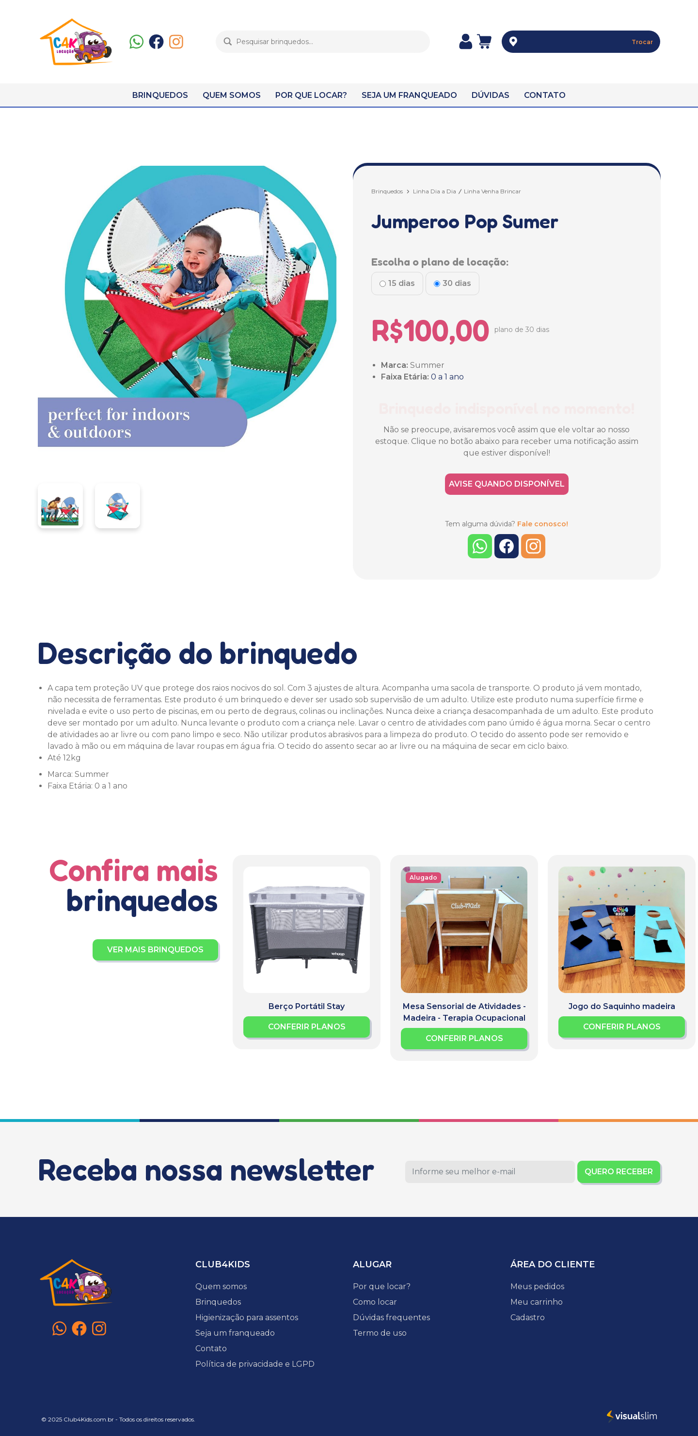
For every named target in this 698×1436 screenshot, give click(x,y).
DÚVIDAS (490, 95)
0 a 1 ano (447, 376)
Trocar (642, 42)
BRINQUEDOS (160, 95)
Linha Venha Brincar (492, 191)
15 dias (401, 283)
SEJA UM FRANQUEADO (409, 95)
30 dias (457, 283)
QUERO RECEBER (619, 1171)
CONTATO (545, 95)
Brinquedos (387, 191)
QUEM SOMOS (232, 95)
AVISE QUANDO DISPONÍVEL (507, 484)
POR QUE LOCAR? (311, 95)
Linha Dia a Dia (434, 191)
